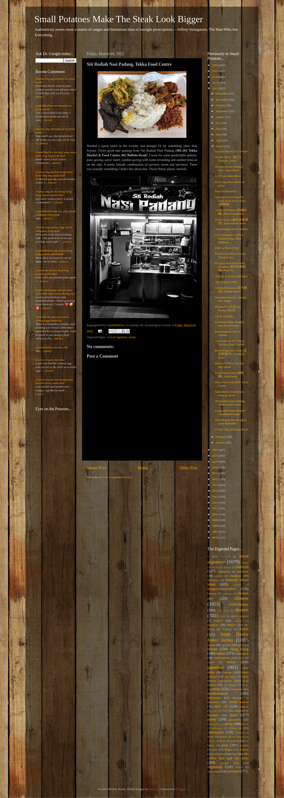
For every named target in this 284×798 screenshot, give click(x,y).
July (218, 123)
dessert (241, 609)
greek (241, 645)
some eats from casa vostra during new (55, 291)
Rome (210, 736)
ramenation (215, 732)
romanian (239, 732)
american (241, 567)
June (219, 128)
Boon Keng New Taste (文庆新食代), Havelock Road (231, 354)
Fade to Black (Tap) (227, 247)
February (221, 436)
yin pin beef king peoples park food (54, 252)
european (212, 624)
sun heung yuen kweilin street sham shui (54, 381)
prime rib (235, 728)
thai (235, 754)
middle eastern (238, 702)
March (220, 146)
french (243, 629)
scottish (211, 741)
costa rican (223, 610)
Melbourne (214, 697)
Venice (239, 767)
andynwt (154, 789)
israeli (210, 662)
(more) (39, 96)
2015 (215, 485)
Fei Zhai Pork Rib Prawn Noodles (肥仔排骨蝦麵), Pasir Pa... (230, 266)
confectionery (238, 604)
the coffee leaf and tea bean (227, 756)
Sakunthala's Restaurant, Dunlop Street (229, 393)
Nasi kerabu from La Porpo (231, 151)
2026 (215, 65)
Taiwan (244, 749)
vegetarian (214, 767)
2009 (215, 520)
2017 (215, 473)
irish (241, 657)
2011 (215, 508)
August (220, 117)
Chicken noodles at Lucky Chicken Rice (230, 255)
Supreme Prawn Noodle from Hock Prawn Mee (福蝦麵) (230, 200)
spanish (234, 741)
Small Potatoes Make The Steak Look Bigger (118, 19)
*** (222, 556)
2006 (215, 537)
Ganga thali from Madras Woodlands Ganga (230, 412)
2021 (215, 449)
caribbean (227, 593)
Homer (212, 649)
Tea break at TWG (226, 282)
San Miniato (238, 736)
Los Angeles (230, 685)
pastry (211, 719)
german (226, 645)
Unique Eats (229, 762)
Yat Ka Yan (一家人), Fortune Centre (228, 158)
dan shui (63, 347)
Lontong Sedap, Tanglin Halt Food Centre (229, 323)
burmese (212, 593)
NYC (225, 710)
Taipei (228, 749)
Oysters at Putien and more (231, 276)
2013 (215, 496)
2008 (215, 525)
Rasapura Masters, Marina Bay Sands (231, 299)
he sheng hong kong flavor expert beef (54, 193)
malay (132, 337)
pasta (233, 715)
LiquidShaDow (44, 105)
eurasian (239, 620)
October (221, 105)
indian (220, 653)
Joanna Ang (43, 78)
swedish (244, 745)
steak (224, 745)
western (233, 771)
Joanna (40, 270)
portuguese (217, 728)
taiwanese (219, 754)
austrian (219, 575)
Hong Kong (239, 649)
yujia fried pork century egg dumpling (52, 318)
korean (227, 672)
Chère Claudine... (225, 316)
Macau (245, 685)
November (222, 99)
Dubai (222, 616)
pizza (229, 724)
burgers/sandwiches (221, 589)
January (221, 442)
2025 (215, 71)
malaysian (236, 689)
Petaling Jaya (213, 724)
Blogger (180, 789)
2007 (215, 531)
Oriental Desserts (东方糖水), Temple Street (231, 289)
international (222, 657)
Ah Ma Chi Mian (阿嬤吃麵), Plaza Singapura (231, 211)
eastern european (239, 616)
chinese (241, 598)
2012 (215, 502)
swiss (215, 749)
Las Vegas (230, 676)
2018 (215, 467)
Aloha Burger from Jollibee (231, 229)
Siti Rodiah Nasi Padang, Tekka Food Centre (230, 402)
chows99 (41, 317)
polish (245, 724)
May (219, 134)
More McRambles (226, 191)
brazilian (237, 584)
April (219, 140)
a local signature (117, 337)
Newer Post (96, 467)
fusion (211, 645)
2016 (215, 479)
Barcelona (212, 580)
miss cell (221, 706)
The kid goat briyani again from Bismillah (231, 421)
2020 (215, 455)
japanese (215, 667)
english (218, 620)
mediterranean (217, 693)
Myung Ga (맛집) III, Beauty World (228, 308)
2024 (215, 77)
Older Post (188, 467)
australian (242, 571)
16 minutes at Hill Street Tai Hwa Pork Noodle (230, 342)
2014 (215, 490)
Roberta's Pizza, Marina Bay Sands (229, 365)
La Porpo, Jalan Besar (228, 176)
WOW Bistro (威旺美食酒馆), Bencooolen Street (231, 221)
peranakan (235, 719)
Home (143, 467)
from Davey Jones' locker (227, 637)
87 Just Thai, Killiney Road (231, 429)
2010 (215, 514)
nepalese (243, 706)
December (222, 93)
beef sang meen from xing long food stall (56, 153)
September (222, 111)
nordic (214, 710)
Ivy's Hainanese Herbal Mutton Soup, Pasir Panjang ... (229, 238)
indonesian (242, 653)
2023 (215, 82)
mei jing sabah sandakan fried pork (56, 213)
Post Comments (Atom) (117, 477)
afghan (245, 562)
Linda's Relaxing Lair (49, 290)
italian (231, 662)
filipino (231, 624)
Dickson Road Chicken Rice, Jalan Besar (229, 168)
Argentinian (223, 571)
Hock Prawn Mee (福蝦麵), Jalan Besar (229, 374)
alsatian (226, 567)
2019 (215, 461)
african (214, 567)
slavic (222, 741)
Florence (226, 629)
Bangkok (235, 575)
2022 (215, 88)
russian (223, 736)
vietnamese (214, 771)
